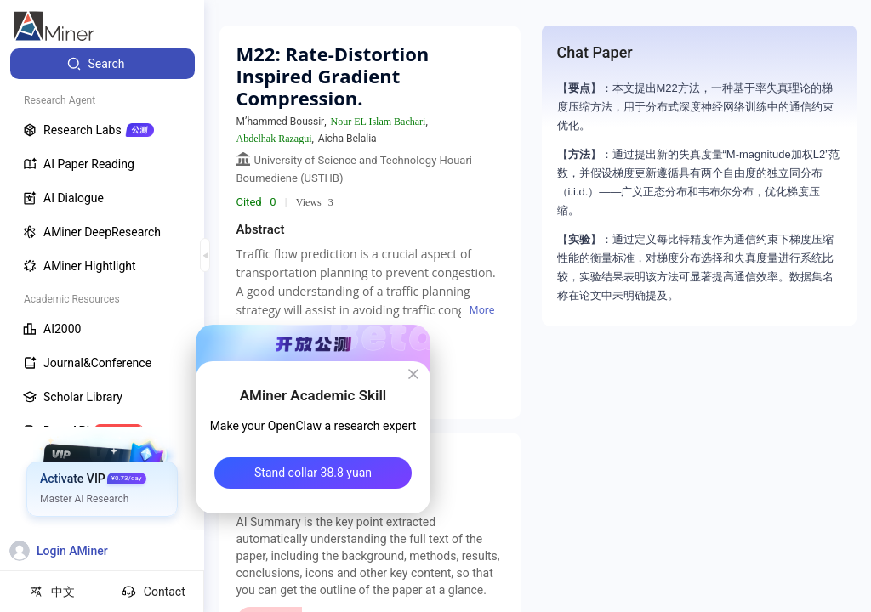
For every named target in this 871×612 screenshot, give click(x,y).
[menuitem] (102, 63)
